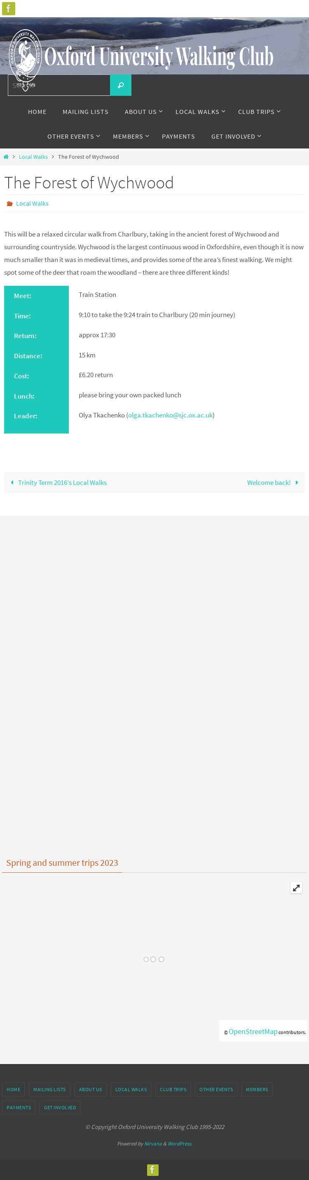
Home (13, 1089)
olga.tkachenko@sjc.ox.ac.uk (170, 415)
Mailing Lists (49, 1089)
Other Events (216, 1089)
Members (257, 1089)
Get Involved (60, 1107)
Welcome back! (274, 482)
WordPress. (180, 1143)
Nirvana (153, 1143)
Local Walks (33, 156)
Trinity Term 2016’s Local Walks (57, 482)
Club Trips (173, 1089)
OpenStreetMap (253, 1031)
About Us (90, 1089)
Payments (19, 1107)
